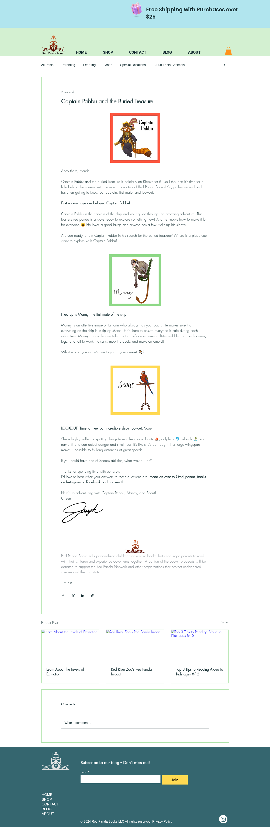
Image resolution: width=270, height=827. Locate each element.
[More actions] (206, 91)
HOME (47, 795)
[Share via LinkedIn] (83, 595)
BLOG (47, 809)
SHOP (47, 799)
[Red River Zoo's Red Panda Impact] (135, 646)
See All (225, 622)
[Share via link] (92, 595)
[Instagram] (223, 819)
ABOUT (48, 814)
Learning (89, 65)
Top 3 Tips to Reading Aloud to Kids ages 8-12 (199, 671)
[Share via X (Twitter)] (73, 595)
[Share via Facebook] (63, 595)
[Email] (119, 779)
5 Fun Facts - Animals (169, 65)
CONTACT (50, 804)
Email (85, 772)
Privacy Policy (162, 821)
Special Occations (133, 65)
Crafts (108, 65)
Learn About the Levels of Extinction (65, 671)
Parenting (68, 65)
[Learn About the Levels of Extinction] (70, 646)
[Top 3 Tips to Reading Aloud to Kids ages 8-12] (200, 646)
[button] (228, 51)
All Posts (47, 65)
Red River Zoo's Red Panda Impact (131, 671)
